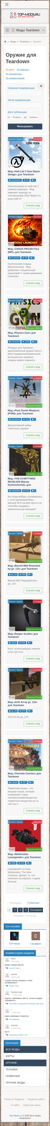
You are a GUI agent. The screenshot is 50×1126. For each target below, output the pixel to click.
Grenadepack (14, 1019)
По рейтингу (23, 69)
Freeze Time (14, 986)
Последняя (36, 910)
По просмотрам (14, 74)
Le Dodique (37, 378)
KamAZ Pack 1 (15, 968)
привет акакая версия (14, 965)
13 (35, 342)
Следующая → (34, 903)
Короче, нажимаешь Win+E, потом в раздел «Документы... (24, 999)
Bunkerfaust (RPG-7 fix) (18, 1035)
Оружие (20, 139)
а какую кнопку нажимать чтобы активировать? (18, 981)
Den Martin (38, 139)
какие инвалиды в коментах (17, 1016)
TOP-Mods (14, 943)
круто (7, 1032)
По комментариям (15, 78)
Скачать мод (33, 205)
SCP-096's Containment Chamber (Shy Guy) (26, 1004)
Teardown (12, 139)
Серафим (35, 943)
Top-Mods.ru (15, 1115)
